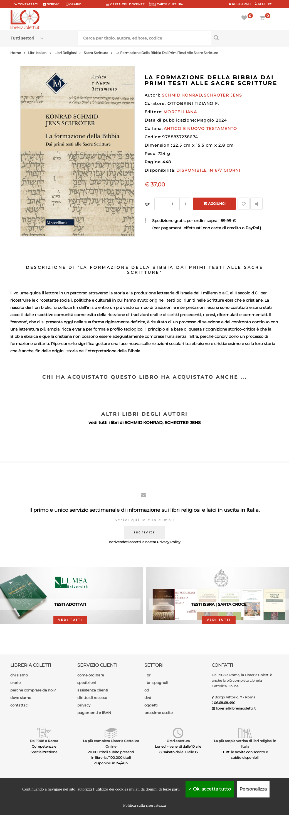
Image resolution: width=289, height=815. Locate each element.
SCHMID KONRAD (143, 422)
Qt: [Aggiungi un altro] (147, 204)
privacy (83, 705)
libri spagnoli (156, 682)
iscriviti (144, 532)
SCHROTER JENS (183, 422)
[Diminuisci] (160, 204)
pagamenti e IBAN (94, 712)
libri (148, 675)
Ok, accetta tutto (209, 789)
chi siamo (19, 675)
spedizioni (86, 682)
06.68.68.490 (224, 703)
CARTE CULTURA (166, 4)
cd (146, 690)
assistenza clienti (92, 690)
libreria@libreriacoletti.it (236, 708)
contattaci (19, 705)
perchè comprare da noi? (33, 690)
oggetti (151, 705)
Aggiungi (214, 203)
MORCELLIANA (180, 111)
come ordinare (90, 675)
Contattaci (28, 4)
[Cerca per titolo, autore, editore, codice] (244, 37)
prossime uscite (158, 712)
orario (75, 4)
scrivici (54, 4)
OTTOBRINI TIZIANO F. (193, 103)
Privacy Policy (169, 542)
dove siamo (20, 697)
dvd (147, 697)
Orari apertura (178, 741)
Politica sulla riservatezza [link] (144, 805)
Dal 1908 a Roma (44, 741)
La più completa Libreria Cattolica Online (111, 743)
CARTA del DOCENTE (125, 4)
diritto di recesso (92, 697)
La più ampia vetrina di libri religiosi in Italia (245, 743)
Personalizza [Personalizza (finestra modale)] (253, 789)
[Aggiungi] (185, 204)
